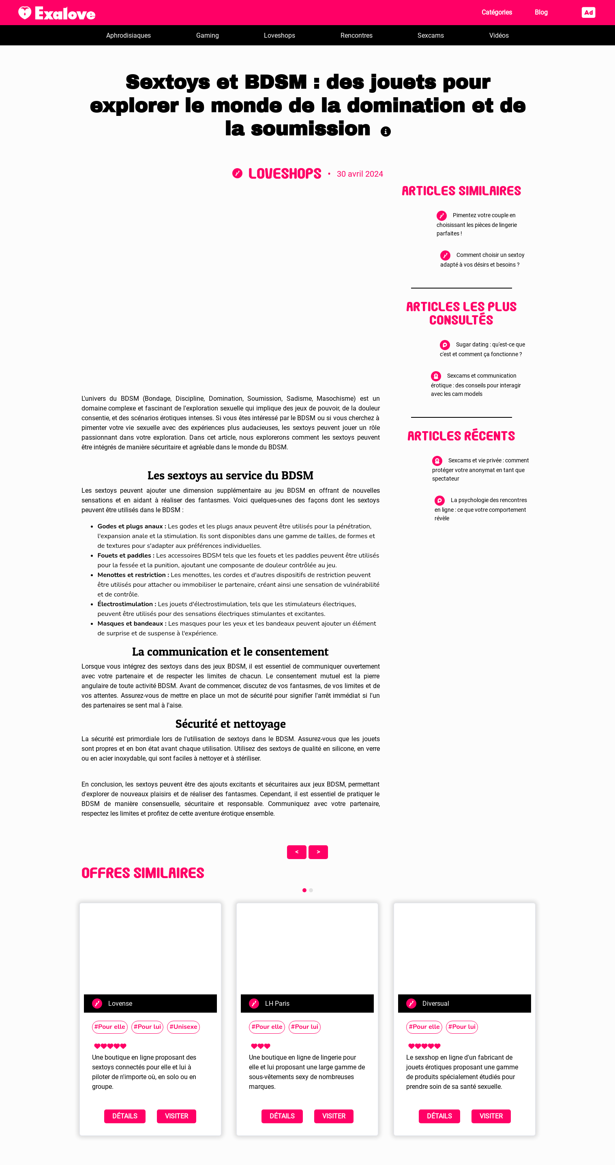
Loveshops (279, 35)
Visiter (176, 1116)
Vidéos (499, 35)
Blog (541, 12)
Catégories (497, 12)
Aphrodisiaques (128, 35)
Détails (124, 1116)
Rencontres (357, 35)
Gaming (207, 35)
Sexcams (431, 35)
